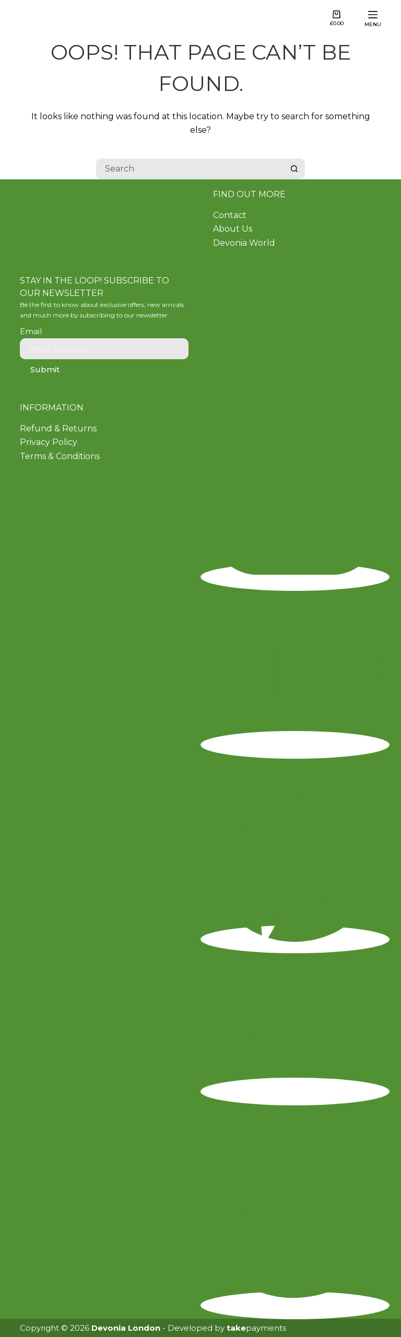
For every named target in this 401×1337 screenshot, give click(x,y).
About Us (232, 229)
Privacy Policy (48, 442)
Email (31, 331)
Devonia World (244, 243)
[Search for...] (190, 168)
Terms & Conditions (60, 456)
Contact (229, 215)
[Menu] (372, 18)
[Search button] (294, 168)
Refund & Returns (58, 428)
